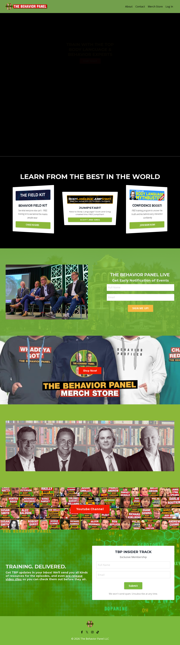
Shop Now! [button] (90, 370)
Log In (169, 6)
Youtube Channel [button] (90, 509)
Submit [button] (133, 585)
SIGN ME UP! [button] (140, 308)
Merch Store (155, 6)
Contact (140, 6)
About (129, 6)
